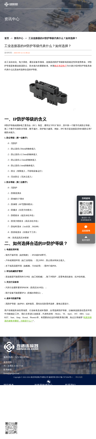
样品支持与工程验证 (12, 403)
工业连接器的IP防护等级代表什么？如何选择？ (52, 38)
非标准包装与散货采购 (13, 407)
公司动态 (38, 403)
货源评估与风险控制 (12, 412)
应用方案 (38, 399)
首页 (6, 38)
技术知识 (38, 394)
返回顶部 (86, 238)
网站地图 (78, 377)
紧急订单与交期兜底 (12, 394)
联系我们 (69, 390)
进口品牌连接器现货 (12, 390)
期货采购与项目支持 (12, 399)
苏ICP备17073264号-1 (64, 377)
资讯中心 (18, 38)
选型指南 (38, 390)
